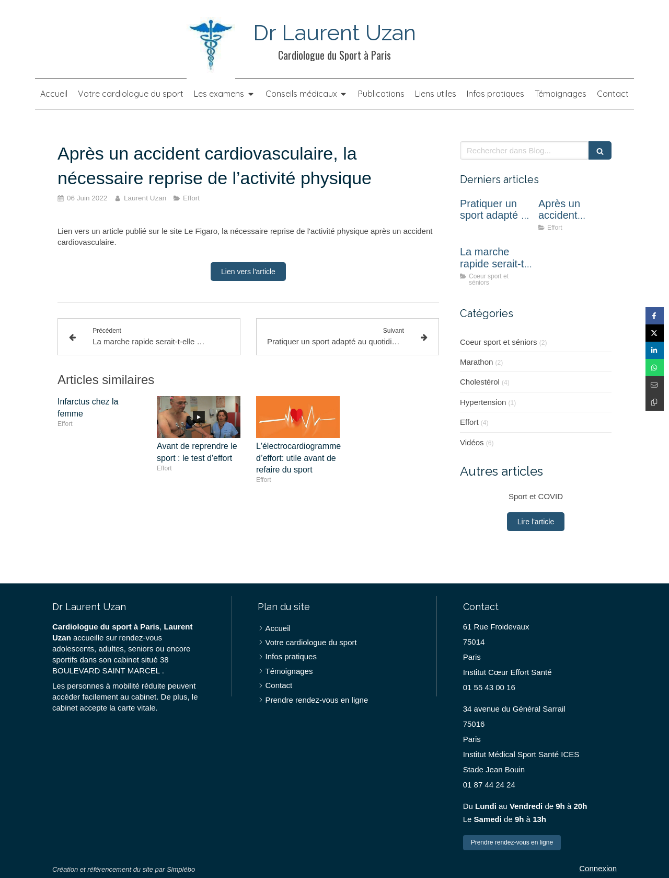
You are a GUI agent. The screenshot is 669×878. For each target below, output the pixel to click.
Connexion (598, 868)
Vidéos (472, 442)
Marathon (476, 361)
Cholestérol (480, 381)
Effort (469, 422)
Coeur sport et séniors (498, 341)
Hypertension (483, 402)
